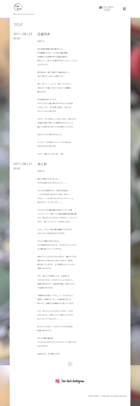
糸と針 (42, 164)
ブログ (18, 24)
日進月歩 (43, 34)
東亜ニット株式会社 (102, 396)
